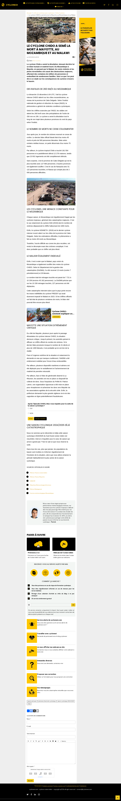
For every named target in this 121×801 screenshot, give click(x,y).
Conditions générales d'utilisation (57, 798)
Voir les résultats (40, 418)
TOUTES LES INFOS (89, 3)
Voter (31, 418)
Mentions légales (40, 798)
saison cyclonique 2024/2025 (66, 698)
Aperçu (63, 738)
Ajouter (30, 778)
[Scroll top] (117, 797)
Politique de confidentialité (77, 798)
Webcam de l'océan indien (63, 552)
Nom (28, 716)
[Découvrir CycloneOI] (87, 47)
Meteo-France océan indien (39, 472)
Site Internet (31, 731)
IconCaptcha (40, 774)
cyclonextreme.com (74, 783)
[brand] (9, 4)
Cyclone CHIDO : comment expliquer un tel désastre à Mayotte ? (63, 312)
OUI (31, 408)
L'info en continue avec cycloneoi (43, 13)
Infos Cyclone (60, 13)
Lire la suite (56, 316)
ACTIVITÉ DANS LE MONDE (56, 3)
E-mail (29, 723)
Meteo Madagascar (36, 489)
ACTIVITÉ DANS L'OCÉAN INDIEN (33, 3)
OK (73, 605)
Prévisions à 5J (34, 552)
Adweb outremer (47, 783)
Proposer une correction (47, 672)
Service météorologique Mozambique (42, 493)
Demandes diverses (45, 659)
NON (31, 413)
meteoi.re (84, 783)
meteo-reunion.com (60, 783)
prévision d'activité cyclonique (47, 698)
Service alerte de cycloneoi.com (50, 620)
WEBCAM (59, 7)
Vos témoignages (44, 685)
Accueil (29, 13)
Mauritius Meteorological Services (41, 485)
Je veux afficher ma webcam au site (51, 646)
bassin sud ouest (32, 698)
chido (29, 701)
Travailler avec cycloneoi (47, 633)
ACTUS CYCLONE (74, 3)
